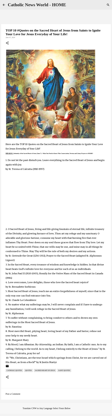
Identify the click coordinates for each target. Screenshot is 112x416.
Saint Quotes (64, 370)
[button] (7, 43)
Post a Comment (13, 394)
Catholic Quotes (14, 370)
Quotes (28, 370)
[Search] (108, 5)
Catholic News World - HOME (37, 4)
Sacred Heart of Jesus (45, 370)
